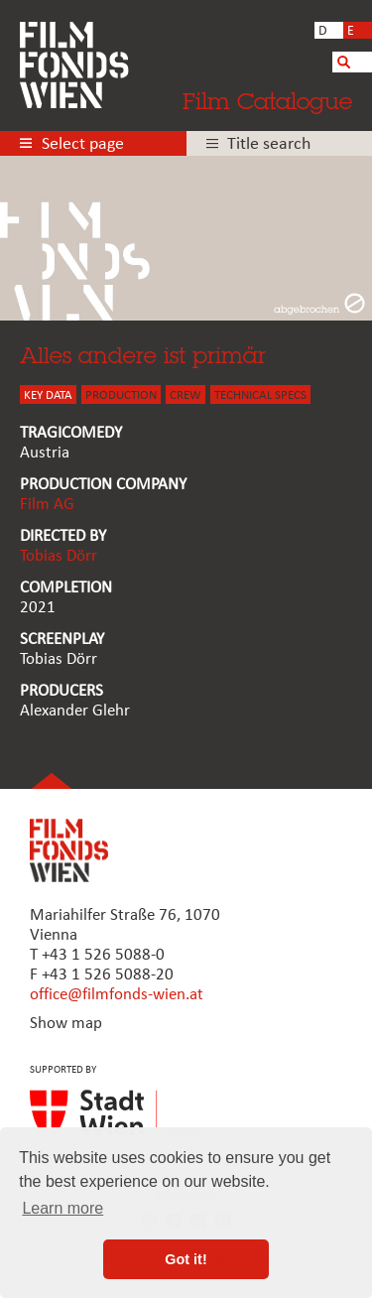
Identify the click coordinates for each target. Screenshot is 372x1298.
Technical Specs (260, 395)
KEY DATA (48, 395)
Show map (66, 1023)
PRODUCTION (121, 395)
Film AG (47, 504)
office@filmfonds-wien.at (116, 994)
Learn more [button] (62, 1208)
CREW (185, 395)
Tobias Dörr (58, 556)
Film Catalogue (267, 100)
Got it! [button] (185, 1259)
